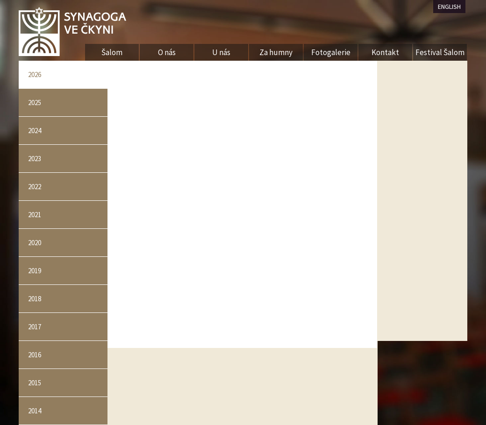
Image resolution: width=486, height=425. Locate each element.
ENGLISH (449, 6)
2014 (34, 410)
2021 (34, 214)
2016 (34, 354)
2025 (34, 102)
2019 (34, 270)
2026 (34, 74)
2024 (34, 130)
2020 (34, 242)
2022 (34, 186)
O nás (167, 52)
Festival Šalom (440, 52)
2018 (34, 298)
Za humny (276, 52)
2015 (34, 382)
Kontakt (385, 52)
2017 (34, 326)
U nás (221, 52)
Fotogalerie (330, 52)
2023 (34, 158)
